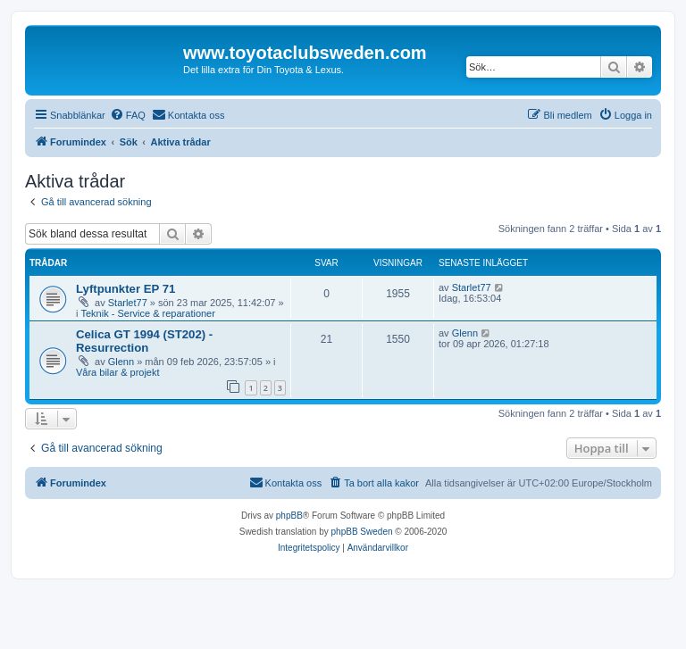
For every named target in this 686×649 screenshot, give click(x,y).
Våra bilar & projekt (118, 372)
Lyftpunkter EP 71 (125, 288)
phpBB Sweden (362, 532)
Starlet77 (127, 302)
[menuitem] (128, 115)
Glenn (121, 361)
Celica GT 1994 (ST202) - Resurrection (144, 341)
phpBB (289, 515)
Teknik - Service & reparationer (148, 313)
